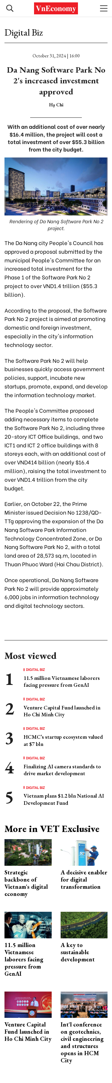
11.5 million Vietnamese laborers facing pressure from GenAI (62, 681)
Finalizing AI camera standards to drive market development (62, 770)
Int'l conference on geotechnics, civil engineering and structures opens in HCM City (82, 1042)
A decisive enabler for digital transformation (84, 879)
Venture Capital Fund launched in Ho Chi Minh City (62, 711)
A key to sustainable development (78, 952)
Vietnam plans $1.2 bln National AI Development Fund (64, 799)
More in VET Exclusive (51, 828)
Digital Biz (23, 32)
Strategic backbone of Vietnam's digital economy (26, 883)
